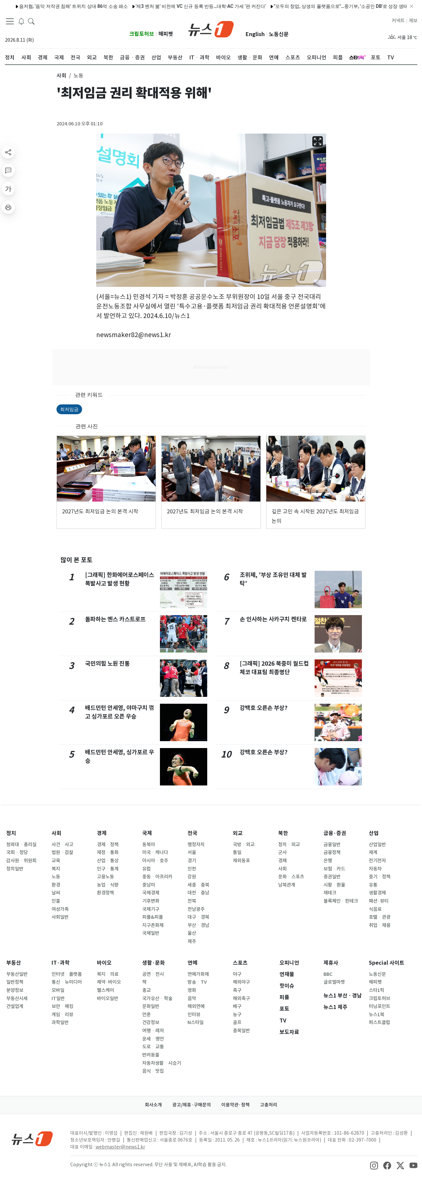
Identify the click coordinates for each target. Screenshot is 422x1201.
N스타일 (196, 1022)
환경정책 (105, 893)
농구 (237, 1015)
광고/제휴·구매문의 (191, 1105)
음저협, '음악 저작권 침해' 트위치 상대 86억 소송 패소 (59, 6)
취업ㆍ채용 (379, 925)
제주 (192, 941)
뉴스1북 (376, 1015)
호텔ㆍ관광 (379, 917)
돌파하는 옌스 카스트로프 (115, 619)
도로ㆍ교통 (153, 1047)
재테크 (329, 893)
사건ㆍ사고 (62, 844)
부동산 (13, 962)
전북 (192, 901)
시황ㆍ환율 (334, 885)
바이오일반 (107, 998)
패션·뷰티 (379, 901)
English (255, 34)
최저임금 (69, 409)
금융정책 (332, 852)
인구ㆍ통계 (108, 869)
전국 (192, 833)
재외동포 (241, 861)
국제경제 (150, 893)
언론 (146, 1015)
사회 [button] (61, 75)
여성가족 (60, 909)
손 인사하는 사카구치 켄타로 (273, 619)
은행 (327, 861)
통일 (237, 852)
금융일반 (332, 844)
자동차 (375, 869)
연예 (192, 962)
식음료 (375, 909)
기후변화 (150, 901)
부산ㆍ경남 (198, 925)
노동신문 (279, 34)
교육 (56, 861)
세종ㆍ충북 (198, 885)
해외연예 (196, 1006)
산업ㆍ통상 (108, 861)
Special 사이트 (386, 962)
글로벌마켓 (334, 982)
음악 (192, 998)
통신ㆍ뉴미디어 (67, 982)
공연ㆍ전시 (153, 974)
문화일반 (150, 1006)
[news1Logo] (32, 1138)
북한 (283, 833)
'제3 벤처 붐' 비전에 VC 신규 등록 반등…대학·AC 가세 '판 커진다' (187, 6)
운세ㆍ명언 (153, 1039)
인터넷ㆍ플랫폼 (67, 974)
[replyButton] (8, 170)
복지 (56, 869)
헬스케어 (105, 990)
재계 (373, 852)
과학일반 (60, 1022)
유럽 (146, 869)
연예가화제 (198, 974)
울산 (192, 933)
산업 (374, 833)
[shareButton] (8, 152)
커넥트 (398, 21)
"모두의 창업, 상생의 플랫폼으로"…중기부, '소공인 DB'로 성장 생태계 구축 (334, 6)
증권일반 (332, 877)
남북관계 (286, 885)
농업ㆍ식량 (108, 885)
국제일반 (150, 933)
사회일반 (60, 917)
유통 (373, 885)
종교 (146, 990)
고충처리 (268, 1105)
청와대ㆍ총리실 (21, 844)
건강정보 (150, 1022)
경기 (192, 861)
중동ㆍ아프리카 (157, 877)
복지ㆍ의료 (108, 974)
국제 (147, 833)
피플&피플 (152, 917)
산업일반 (377, 844)
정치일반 (14, 869)
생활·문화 (153, 962)
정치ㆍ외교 (289, 844)
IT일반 (58, 998)
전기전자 (377, 861)
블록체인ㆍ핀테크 (340, 901)
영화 (192, 990)
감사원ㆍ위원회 (21, 861)
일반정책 (14, 982)
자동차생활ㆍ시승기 (161, 1063)
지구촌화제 (153, 925)
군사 (282, 852)
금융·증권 (334, 833)
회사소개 (153, 1105)
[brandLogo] (211, 28)
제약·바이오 (109, 982)
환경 (56, 885)
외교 (238, 833)
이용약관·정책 (235, 1105)
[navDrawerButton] (10, 21)
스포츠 (240, 962)
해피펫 (165, 34)
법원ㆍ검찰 (62, 852)
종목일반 (241, 1031)
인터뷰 (194, 1015)
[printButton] (8, 207)
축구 (237, 990)
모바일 (58, 990)
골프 (237, 1022)
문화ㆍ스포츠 (291, 877)
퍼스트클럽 (379, 1022)
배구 (237, 1006)
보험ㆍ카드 (334, 869)
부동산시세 (17, 998)
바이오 (104, 962)
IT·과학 (61, 962)
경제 (102, 833)
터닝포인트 (379, 1006)
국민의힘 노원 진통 (107, 663)
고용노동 (105, 877)
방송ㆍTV (197, 982)
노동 (56, 877)
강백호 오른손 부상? (264, 708)
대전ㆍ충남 (198, 893)
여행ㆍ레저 (153, 1031)
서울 (192, 852)
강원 (192, 877)
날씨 (56, 893)
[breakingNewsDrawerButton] (21, 21)
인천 (192, 869)
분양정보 (14, 990)
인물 (56, 901)
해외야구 (241, 982)
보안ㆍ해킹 (62, 1006)
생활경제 (377, 893)
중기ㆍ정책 (379, 877)
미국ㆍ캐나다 (155, 852)
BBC (327, 974)
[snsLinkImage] (374, 1165)
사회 (56, 833)
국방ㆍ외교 (244, 844)
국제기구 (150, 909)
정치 (11, 833)
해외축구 (241, 998)
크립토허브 (141, 34)
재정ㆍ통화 (108, 852)
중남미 (148, 885)
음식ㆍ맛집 (153, 1071)
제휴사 (330, 962)
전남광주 (196, 909)
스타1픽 (376, 990)
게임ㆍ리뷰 (62, 1015)
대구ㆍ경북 (198, 917)
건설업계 (14, 1006)
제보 (413, 21)
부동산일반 (17, 974)
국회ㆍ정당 (17, 852)
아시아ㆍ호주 (155, 861)
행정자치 (196, 844)
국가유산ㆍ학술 (157, 998)
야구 (237, 974)
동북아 (148, 844)
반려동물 (150, 1055)
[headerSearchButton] (31, 21)
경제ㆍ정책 (108, 844)
